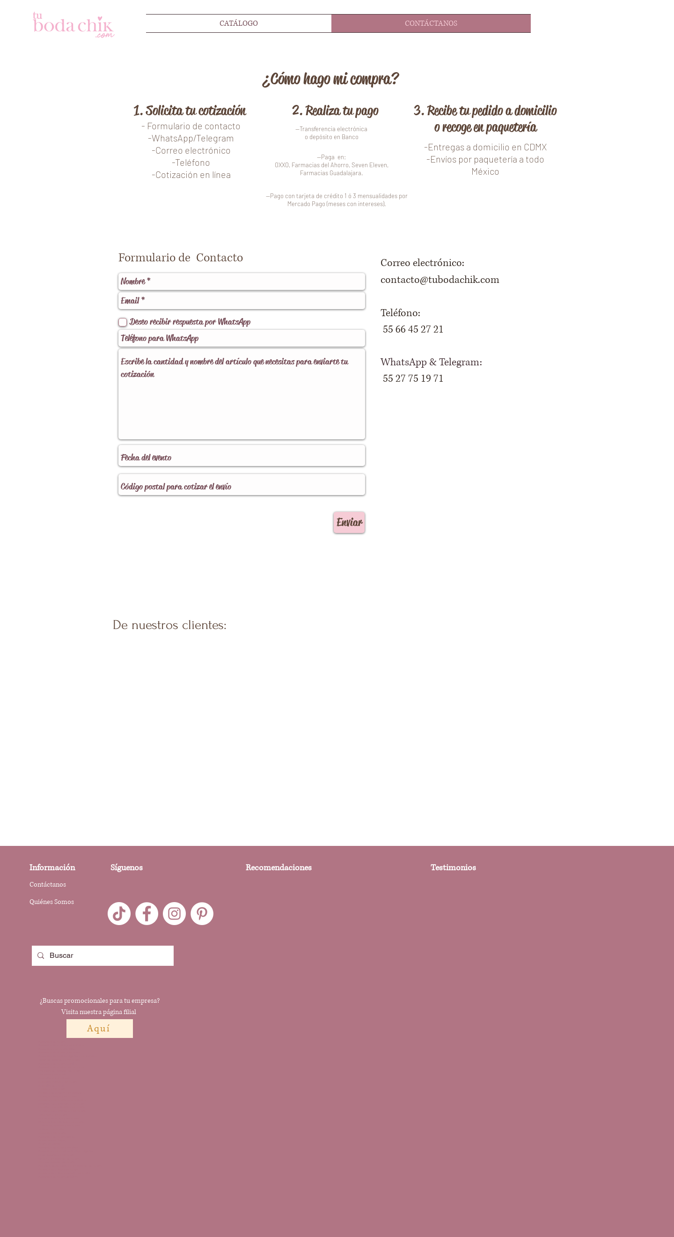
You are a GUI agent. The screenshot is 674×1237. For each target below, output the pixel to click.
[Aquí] (99, 1028)
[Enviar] (349, 522)
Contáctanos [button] (47, 884)
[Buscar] (102, 956)
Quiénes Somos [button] (51, 901)
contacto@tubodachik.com (440, 280)
